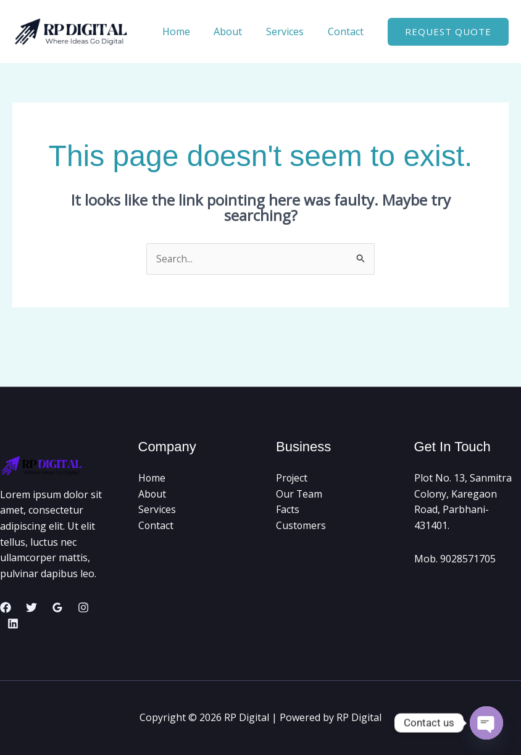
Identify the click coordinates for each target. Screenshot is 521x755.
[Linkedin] (13, 623)
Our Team (299, 494)
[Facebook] (5, 608)
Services (291, 31)
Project (292, 478)
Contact (347, 31)
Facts (287, 510)
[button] (448, 32)
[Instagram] (83, 608)
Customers (301, 526)
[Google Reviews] (57, 608)
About (238, 31)
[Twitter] (31, 608)
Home (190, 31)
